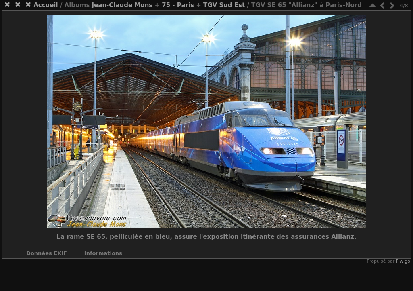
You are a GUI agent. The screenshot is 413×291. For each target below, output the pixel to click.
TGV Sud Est (224, 5)
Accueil (45, 5)
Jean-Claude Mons (122, 5)
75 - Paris (178, 5)
